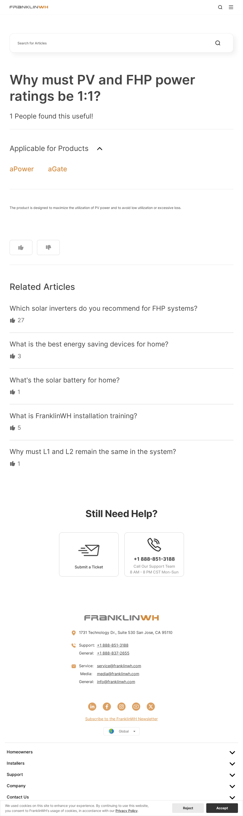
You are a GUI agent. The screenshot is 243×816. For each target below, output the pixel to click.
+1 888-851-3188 (112, 645)
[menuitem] (121, 752)
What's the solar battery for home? (65, 380)
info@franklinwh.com (116, 681)
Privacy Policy (126, 811)
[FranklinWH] (29, 7)
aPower (22, 169)
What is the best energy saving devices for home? (89, 344)
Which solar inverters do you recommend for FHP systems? (103, 308)
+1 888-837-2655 (113, 653)
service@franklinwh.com (119, 665)
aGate (57, 169)
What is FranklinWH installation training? (73, 416)
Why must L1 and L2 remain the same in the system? (93, 451)
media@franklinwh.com (118, 673)
